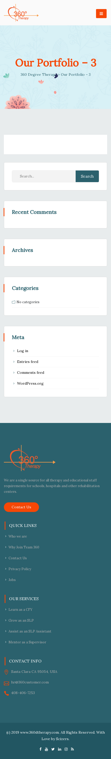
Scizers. (62, 738)
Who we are (18, 536)
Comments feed (30, 372)
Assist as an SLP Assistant (30, 631)
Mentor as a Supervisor (27, 642)
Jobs (12, 580)
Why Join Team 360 (24, 547)
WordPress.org (30, 383)
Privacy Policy (20, 569)
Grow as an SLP (21, 620)
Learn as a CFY (21, 609)
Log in (22, 350)
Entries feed (27, 361)
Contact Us (21, 507)
